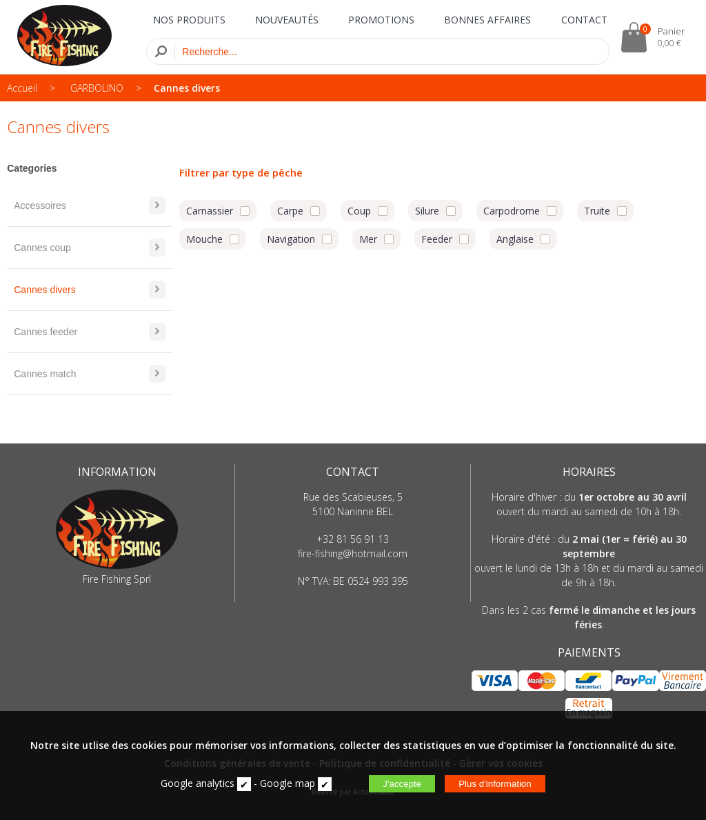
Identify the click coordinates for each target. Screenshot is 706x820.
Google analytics (197, 783)
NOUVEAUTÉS (287, 19)
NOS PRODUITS (189, 19)
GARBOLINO (96, 87)
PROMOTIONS (381, 19)
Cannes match (89, 374)
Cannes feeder (89, 332)
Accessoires (89, 205)
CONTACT (584, 19)
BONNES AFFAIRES (487, 19)
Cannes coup (89, 248)
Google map (287, 783)
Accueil (22, 87)
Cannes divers (187, 87)
